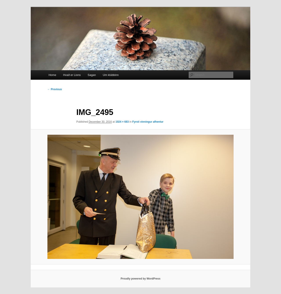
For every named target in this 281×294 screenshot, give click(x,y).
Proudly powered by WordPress (140, 278)
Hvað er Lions (72, 75)
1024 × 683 (122, 121)
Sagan (92, 75)
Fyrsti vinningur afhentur (147, 121)
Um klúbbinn (111, 75)
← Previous (54, 89)
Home (52, 75)
